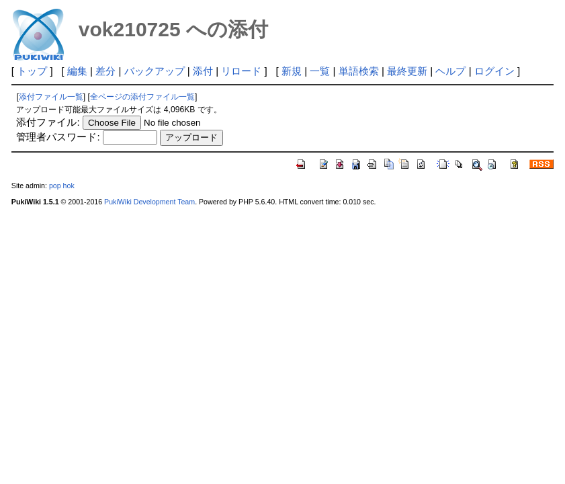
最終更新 (407, 71)
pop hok (62, 186)
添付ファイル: (47, 122)
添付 (203, 71)
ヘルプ (450, 71)
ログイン (494, 71)
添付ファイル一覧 (51, 97)
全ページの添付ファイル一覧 (142, 97)
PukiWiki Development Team (149, 202)
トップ (32, 71)
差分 (105, 71)
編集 (77, 71)
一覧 (320, 71)
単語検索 (359, 71)
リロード (241, 71)
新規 (291, 71)
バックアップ (154, 71)
